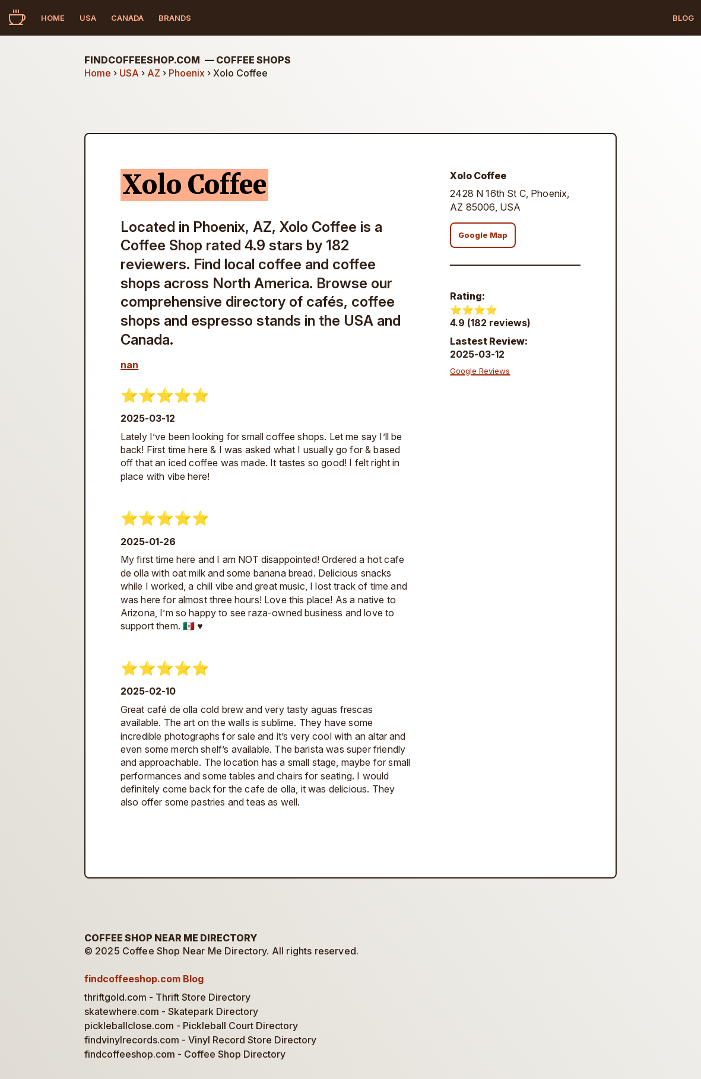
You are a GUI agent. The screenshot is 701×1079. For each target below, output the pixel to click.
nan (129, 365)
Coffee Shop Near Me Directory (170, 938)
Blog (683, 18)
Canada (127, 18)
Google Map (482, 235)
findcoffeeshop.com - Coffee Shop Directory (185, 1054)
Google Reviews (480, 370)
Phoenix (187, 73)
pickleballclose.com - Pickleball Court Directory (191, 1026)
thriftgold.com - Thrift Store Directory (167, 997)
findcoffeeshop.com (187, 59)
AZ (153, 73)
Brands (174, 18)
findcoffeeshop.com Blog (144, 979)
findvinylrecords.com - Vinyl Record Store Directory (200, 1040)
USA (88, 18)
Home (53, 18)
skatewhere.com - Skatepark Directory (171, 1011)
